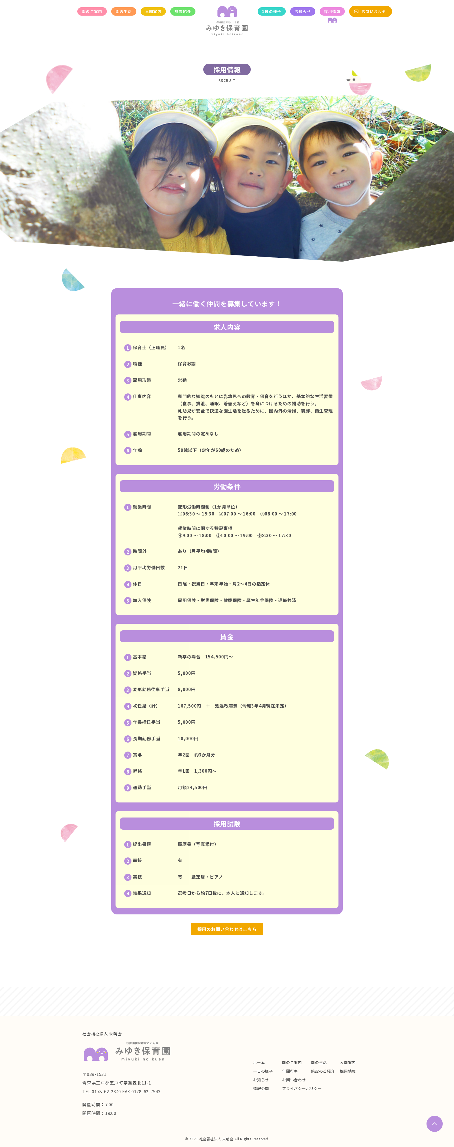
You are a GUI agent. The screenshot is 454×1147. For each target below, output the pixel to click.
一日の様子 (263, 1071)
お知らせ (302, 11)
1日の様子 (271, 11)
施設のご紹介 (323, 1071)
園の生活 (124, 11)
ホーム (259, 1062)
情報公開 (261, 1088)
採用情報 (332, 11)
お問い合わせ (373, 11)
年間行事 (290, 1071)
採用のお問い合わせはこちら (227, 929)
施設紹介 (183, 11)
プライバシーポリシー (302, 1088)
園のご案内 (92, 11)
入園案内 (153, 11)
